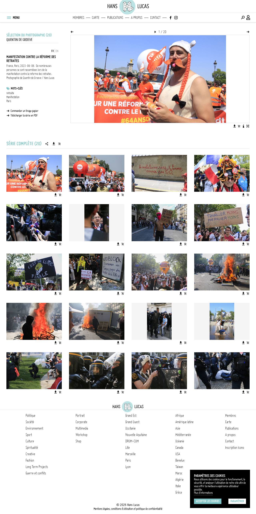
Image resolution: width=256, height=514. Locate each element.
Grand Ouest (132, 422)
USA (177, 454)
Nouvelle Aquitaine (136, 435)
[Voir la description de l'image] (243, 126)
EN (57, 51)
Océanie (179, 441)
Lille (127, 448)
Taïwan (179, 467)
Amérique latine (184, 422)
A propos (136, 18)
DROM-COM (132, 441)
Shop (78, 441)
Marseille (130, 454)
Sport (29, 435)
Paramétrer (237, 501)
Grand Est (130, 416)
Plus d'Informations (203, 493)
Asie (177, 428)
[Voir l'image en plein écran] (248, 126)
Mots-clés (17, 88)
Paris (8, 101)
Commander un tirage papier (24, 111)
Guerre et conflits (36, 473)
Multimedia (82, 428)
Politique (30, 416)
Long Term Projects (37, 467)
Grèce (178, 492)
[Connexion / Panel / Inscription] (248, 17)
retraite (10, 93)
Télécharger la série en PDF (24, 115)
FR (52, 51)
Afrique (179, 416)
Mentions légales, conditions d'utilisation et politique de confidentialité (128, 509)
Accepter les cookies (207, 501)
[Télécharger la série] (54, 144)
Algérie (179, 480)
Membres (78, 18)
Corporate (81, 422)
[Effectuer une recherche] (243, 17)
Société (30, 422)
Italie (178, 486)
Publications (115, 18)
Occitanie (130, 428)
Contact (155, 18)
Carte (95, 18)
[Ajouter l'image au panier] (239, 126)
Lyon (128, 467)
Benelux (179, 460)
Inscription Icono (234, 448)
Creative (30, 454)
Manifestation (12, 97)
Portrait (80, 416)
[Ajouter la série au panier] (59, 144)
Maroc (178, 473)
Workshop (81, 435)
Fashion (30, 460)
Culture (30, 441)
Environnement (34, 428)
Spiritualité (32, 448)
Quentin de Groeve (19, 39)
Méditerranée (183, 435)
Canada (179, 448)
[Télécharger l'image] (234, 126)
